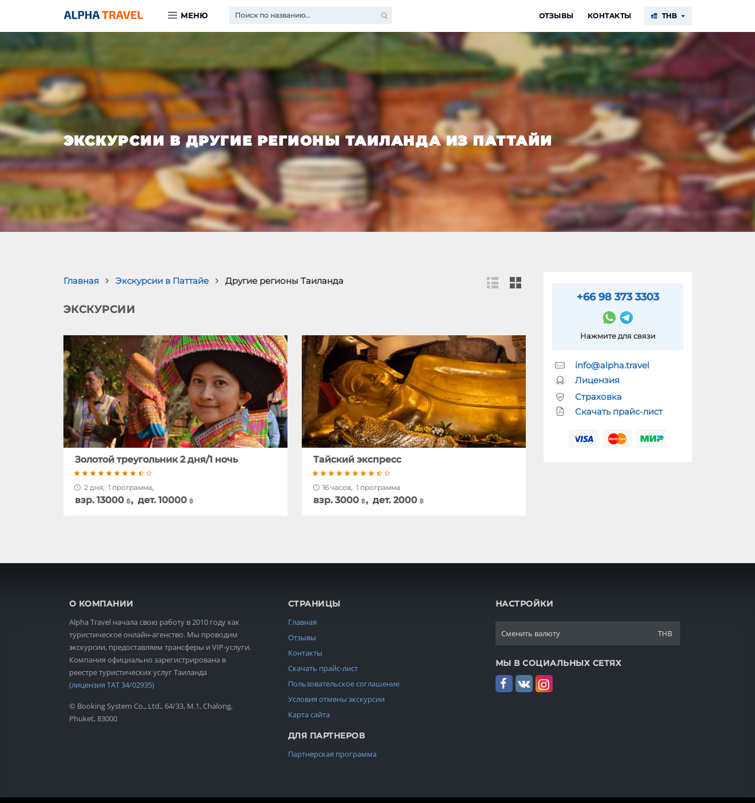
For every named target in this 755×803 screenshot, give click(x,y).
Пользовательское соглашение (344, 683)
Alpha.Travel (103, 15)
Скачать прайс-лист (618, 411)
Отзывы (556, 15)
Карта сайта (309, 714)
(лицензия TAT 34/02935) (111, 685)
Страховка (598, 396)
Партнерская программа (332, 754)
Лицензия (597, 380)
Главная (302, 622)
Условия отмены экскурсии (336, 699)
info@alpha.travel (612, 365)
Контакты (610, 15)
